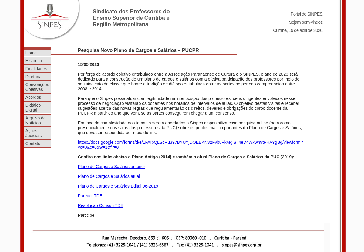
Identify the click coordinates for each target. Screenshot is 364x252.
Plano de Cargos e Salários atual (109, 176)
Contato (32, 143)
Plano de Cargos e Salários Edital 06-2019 (118, 186)
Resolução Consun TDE (100, 205)
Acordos (33, 97)
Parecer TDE (90, 195)
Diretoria (33, 76)
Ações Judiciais (33, 133)
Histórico (33, 60)
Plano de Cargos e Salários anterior (111, 166)
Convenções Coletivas (37, 87)
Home (31, 52)
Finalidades (36, 68)
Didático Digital (33, 107)
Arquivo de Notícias (35, 120)
